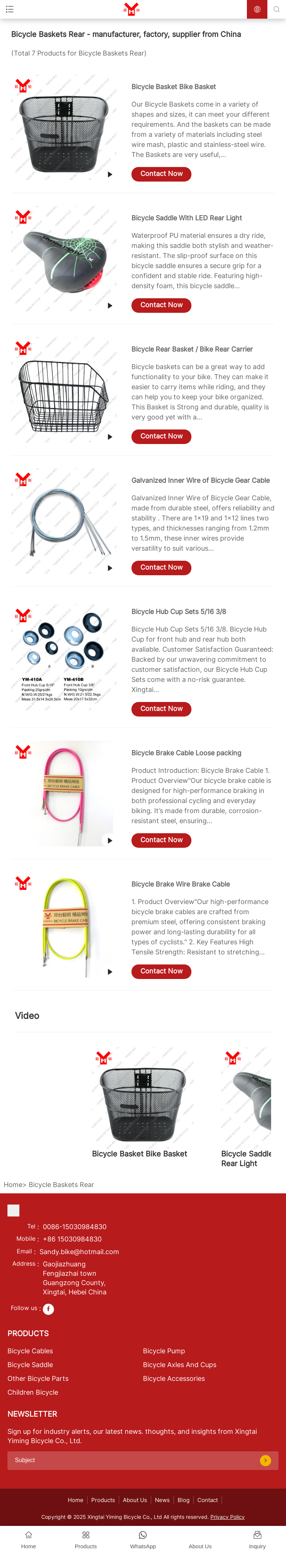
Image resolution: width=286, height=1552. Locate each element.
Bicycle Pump (164, 1351)
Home (13, 1185)
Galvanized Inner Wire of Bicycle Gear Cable (200, 480)
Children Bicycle (32, 1392)
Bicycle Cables (30, 1351)
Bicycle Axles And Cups (179, 1365)
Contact (207, 1500)
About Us (135, 1500)
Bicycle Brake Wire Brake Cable (180, 884)
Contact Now (161, 173)
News (162, 1500)
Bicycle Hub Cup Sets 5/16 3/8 (178, 612)
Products (103, 1500)
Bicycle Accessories (174, 1378)
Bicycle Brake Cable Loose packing (186, 753)
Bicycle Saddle (30, 1365)
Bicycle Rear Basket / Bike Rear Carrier (192, 349)
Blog (184, 1500)
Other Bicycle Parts (38, 1378)
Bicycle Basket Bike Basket (173, 87)
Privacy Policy (227, 1517)
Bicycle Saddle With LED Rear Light (186, 218)
